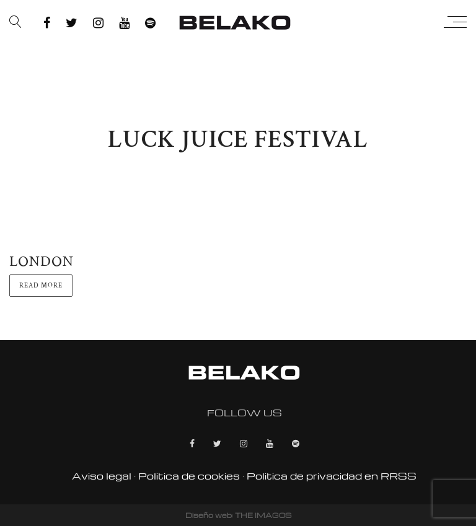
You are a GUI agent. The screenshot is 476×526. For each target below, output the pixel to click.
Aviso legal (101, 476)
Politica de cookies (189, 476)
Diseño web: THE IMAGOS (238, 515)
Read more (41, 285)
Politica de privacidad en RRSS (331, 476)
